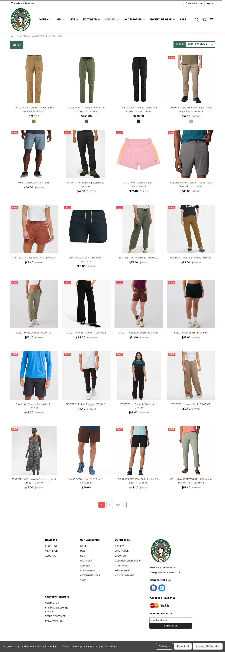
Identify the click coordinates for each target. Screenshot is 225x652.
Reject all (183, 646)
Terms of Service (55, 616)
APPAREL (112, 19)
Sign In (210, 3)
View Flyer (51, 551)
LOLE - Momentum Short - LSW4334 (139, 332)
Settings (164, 646)
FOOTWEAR (91, 19)
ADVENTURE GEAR (162, 19)
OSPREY (119, 546)
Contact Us (52, 602)
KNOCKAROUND (123, 570)
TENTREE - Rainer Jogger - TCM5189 (86, 404)
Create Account (194, 3)
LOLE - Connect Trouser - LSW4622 (86, 332)
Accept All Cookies (208, 646)
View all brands (124, 575)
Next (121, 505)
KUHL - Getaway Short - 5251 (34, 182)
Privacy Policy (54, 621)
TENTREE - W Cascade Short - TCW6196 (34, 257)
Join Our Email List (160, 613)
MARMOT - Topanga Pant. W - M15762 (190, 257)
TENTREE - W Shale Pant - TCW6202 (139, 257)
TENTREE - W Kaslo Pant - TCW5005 (191, 404)
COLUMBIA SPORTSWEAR (128, 560)
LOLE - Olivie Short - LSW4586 (191, 332)
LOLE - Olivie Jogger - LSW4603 (34, 332)
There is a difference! (22, 3)
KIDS (74, 19)
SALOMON (120, 555)
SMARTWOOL (121, 551)
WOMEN (45, 19)
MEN (60, 19)
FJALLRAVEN (122, 565)
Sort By (180, 44)
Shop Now (51, 546)
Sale (183, 19)
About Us (50, 555)
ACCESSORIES (134, 19)
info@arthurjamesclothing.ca (169, 572)
